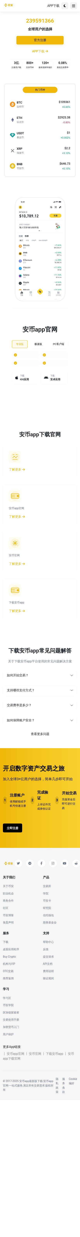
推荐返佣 (8, 978)
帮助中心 (48, 941)
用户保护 (8, 1034)
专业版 (20, 344)
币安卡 (47, 900)
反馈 (45, 949)
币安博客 (8, 915)
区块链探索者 (11, 1012)
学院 (45, 893)
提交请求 (48, 956)
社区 (5, 907)
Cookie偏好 (73, 1081)
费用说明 (48, 971)
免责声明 (8, 922)
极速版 (38, 344)
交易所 (47, 886)
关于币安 (8, 886)
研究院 (47, 907)
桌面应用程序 (11, 949)
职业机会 (8, 893)
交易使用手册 (11, 1019)
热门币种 (40, 89)
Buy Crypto (9, 956)
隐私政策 (57, 1085)
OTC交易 (8, 971)
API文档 (48, 963)
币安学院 (8, 1005)
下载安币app (54, 1054)
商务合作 (8, 900)
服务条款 (63, 1085)
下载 (5, 941)
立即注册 (12, 828)
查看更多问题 (40, 734)
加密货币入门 (11, 1027)
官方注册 (40, 40)
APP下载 (53, 6)
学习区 (7, 998)
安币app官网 (15, 1054)
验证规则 (48, 978)
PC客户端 (58, 344)
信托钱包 (48, 915)
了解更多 (17, 469)
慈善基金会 (49, 922)
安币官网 (35, 1054)
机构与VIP (9, 963)
